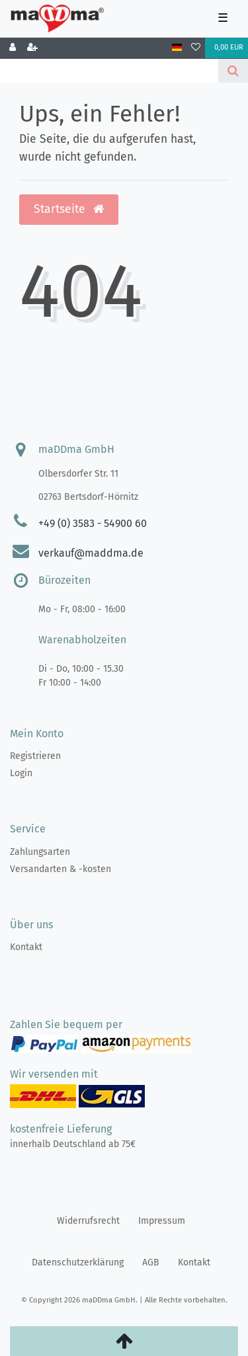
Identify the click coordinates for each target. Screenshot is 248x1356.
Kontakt (26, 947)
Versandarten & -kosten (60, 869)
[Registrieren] (32, 48)
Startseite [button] (69, 209)
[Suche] (233, 71)
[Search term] (109, 71)
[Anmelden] (13, 48)
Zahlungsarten (40, 851)
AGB (150, 1262)
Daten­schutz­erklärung (78, 1262)
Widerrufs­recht (88, 1220)
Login (21, 773)
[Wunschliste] (195, 48)
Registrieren (35, 756)
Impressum (161, 1220)
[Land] (176, 48)
